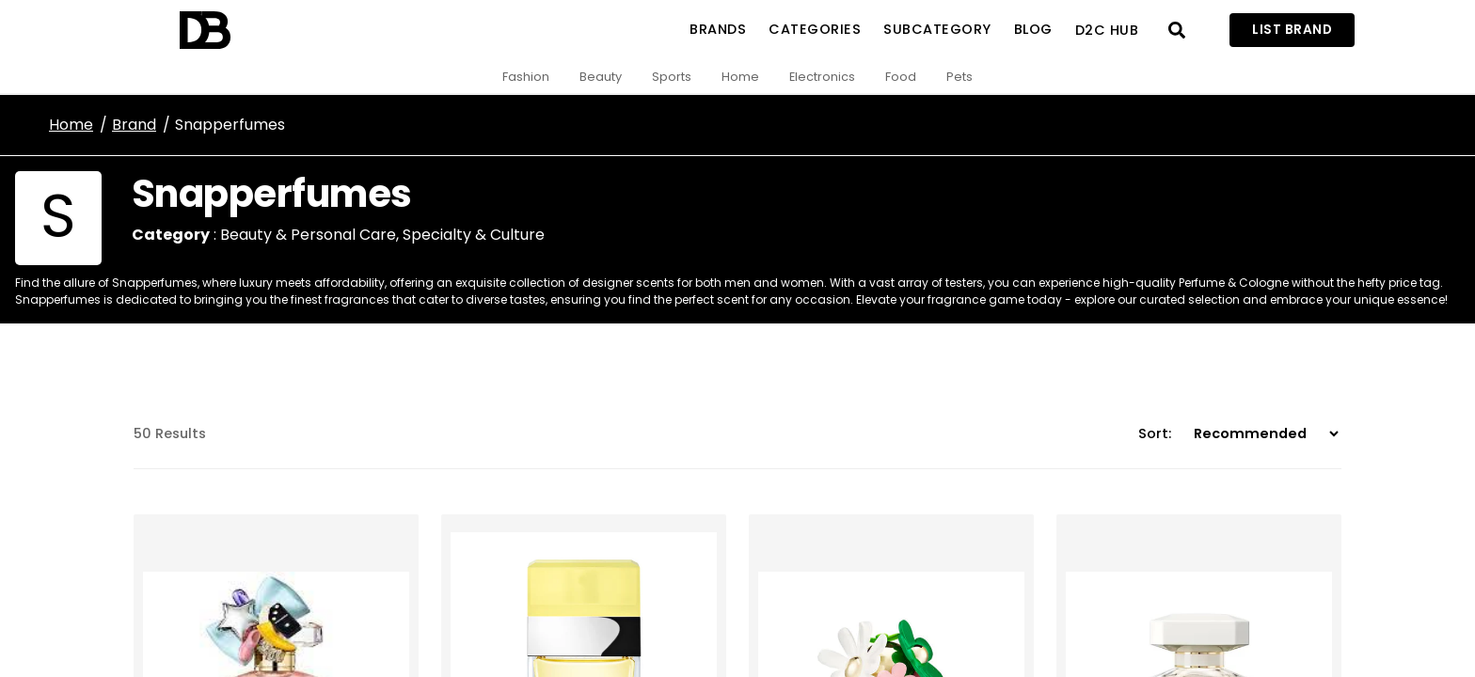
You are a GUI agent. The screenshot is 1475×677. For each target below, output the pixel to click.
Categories (815, 29)
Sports (671, 77)
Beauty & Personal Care (308, 234)
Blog (1033, 29)
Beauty (600, 77)
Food (900, 77)
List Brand (1292, 30)
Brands (718, 29)
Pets (959, 77)
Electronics (822, 77)
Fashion (525, 77)
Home (740, 77)
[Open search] (1177, 30)
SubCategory (937, 29)
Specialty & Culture (474, 234)
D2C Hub (1107, 30)
